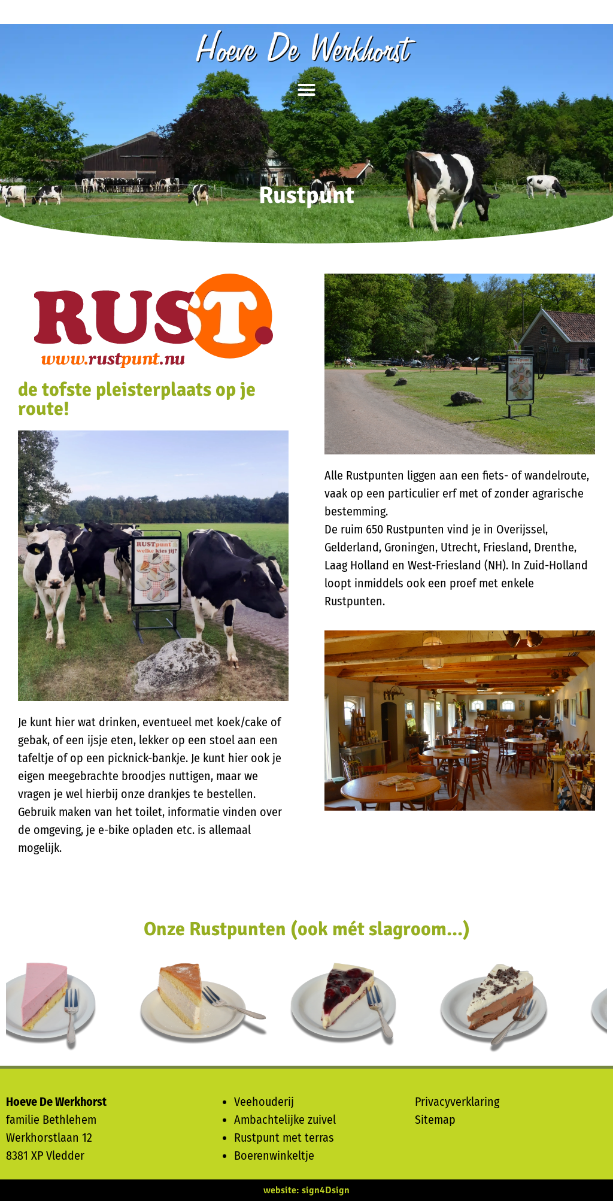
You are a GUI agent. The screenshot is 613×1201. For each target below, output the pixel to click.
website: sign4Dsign (306, 1190)
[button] (306, 89)
